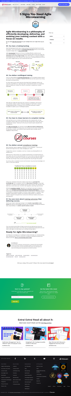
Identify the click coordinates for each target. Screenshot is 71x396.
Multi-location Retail (17, 379)
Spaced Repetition (28, 375)
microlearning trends (9, 256)
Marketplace (27, 388)
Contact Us (39, 383)
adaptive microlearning (10, 255)
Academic (15, 366)
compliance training (15, 188)
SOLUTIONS (38, 4)
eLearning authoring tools (28, 49)
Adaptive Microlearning (5, 366)
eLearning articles (22, 256)
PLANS (33, 4)
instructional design (22, 50)
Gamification (3, 375)
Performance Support (29, 379)
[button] (16, 4)
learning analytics (26, 255)
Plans (38, 368)
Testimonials (39, 374)
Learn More (37, 1)
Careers (38, 378)
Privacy (68, 386)
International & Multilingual (6, 379)
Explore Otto (27, 384)
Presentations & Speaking (41, 376)
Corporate (15, 375)
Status (54, 386)
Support (49, 386)
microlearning (12, 53)
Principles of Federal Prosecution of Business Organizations (25, 189)
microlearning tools (34, 255)
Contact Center (16, 368)
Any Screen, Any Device (5, 368)
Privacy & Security (4, 383)
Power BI (16, 256)
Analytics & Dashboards (5, 377)
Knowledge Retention (29, 377)
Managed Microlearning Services (41, 371)
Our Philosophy (28, 366)
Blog (43, 4)
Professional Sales (16, 384)
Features (23, 4)
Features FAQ (3, 386)
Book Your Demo (40, 366)
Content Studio (4, 370)
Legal (64, 386)
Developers (59, 386)
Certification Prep (16, 370)
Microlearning (27, 370)
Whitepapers (27, 386)
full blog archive (46, 323)
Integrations (3, 381)
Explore (28, 4)
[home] (6, 4)
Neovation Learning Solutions (15, 392)
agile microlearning (12, 126)
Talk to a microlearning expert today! (23, 237)
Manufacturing (15, 377)
